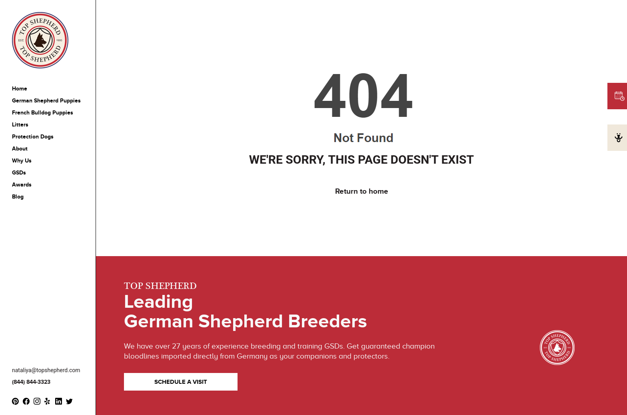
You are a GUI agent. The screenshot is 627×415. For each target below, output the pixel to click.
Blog (18, 196)
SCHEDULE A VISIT (180, 381)
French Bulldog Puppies (42, 112)
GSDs (19, 172)
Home (19, 88)
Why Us (22, 160)
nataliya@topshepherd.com (46, 370)
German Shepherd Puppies (46, 100)
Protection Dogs (33, 136)
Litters (20, 124)
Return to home (361, 191)
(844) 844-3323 (31, 382)
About (20, 148)
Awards (22, 184)
